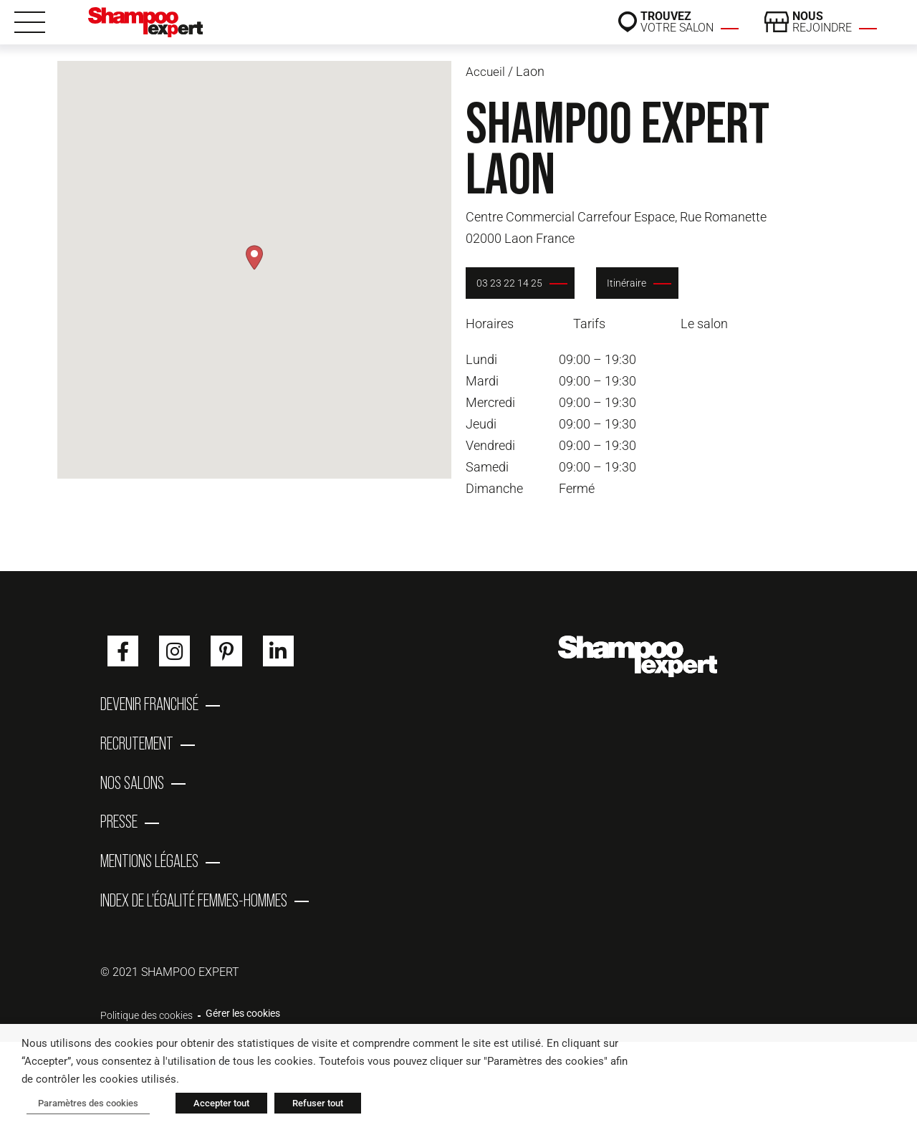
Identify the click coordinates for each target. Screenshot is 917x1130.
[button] (254, 257)
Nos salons (132, 791)
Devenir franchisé (149, 705)
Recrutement (136, 748)
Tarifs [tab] (589, 322)
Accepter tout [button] (212, 1105)
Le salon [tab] (704, 322)
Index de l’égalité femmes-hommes (193, 920)
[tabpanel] (663, 423)
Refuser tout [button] (308, 1105)
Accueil (486, 71)
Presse (119, 834)
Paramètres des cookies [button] (83, 1105)
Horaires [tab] (490, 322)
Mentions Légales (149, 877)
